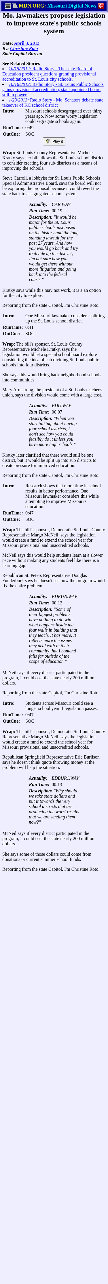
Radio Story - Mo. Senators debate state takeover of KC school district (52, 102)
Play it (54, 141)
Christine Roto (24, 48)
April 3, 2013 (26, 43)
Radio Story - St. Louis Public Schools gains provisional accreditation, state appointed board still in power (53, 89)
